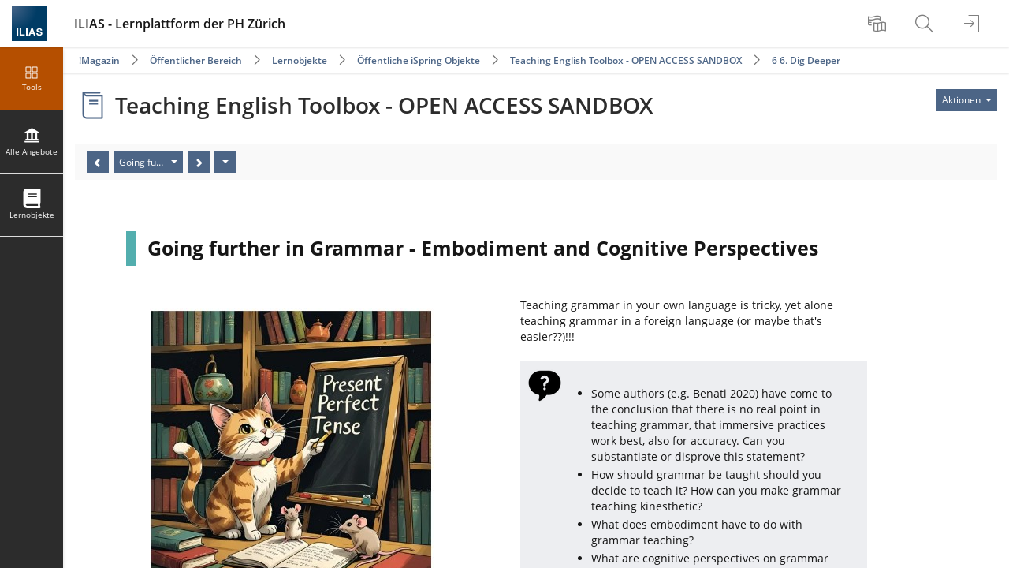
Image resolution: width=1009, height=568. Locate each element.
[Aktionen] (225, 162)
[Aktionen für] (966, 100)
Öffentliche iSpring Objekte (418, 60)
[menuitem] (879, 23)
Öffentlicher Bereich (196, 60)
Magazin (100, 60)
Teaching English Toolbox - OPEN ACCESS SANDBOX (626, 60)
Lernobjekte (299, 60)
